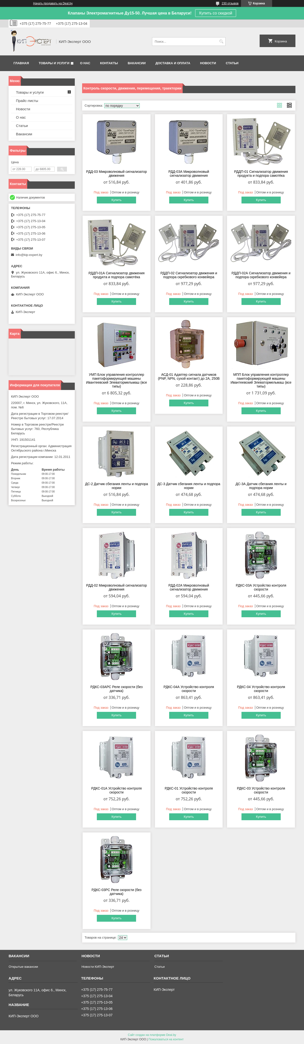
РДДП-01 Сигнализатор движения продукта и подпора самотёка (261, 173)
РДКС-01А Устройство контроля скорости (116, 790)
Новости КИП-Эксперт (97, 967)
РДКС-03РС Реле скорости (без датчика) (116, 892)
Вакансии (137, 63)
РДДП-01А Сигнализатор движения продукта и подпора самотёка (117, 275)
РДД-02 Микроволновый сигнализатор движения (116, 587)
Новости (208, 63)
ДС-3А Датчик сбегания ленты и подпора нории (261, 486)
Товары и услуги (54, 63)
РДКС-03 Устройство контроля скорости (261, 790)
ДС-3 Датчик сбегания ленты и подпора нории (188, 486)
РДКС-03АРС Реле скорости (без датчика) (116, 689)
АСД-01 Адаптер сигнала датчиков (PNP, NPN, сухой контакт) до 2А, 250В (189, 376)
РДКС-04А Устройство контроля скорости (189, 689)
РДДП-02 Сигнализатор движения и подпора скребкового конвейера (188, 275)
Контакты (109, 63)
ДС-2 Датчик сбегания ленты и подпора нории (116, 486)
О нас (85, 63)
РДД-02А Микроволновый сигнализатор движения (188, 587)
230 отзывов (230, 3)
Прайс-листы (27, 101)
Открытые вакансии (23, 967)
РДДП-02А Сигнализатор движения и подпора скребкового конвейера (260, 275)
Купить (117, 200)
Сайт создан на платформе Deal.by (152, 1035)
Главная (21, 63)
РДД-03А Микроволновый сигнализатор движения (188, 173)
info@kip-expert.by (29, 255)
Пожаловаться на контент (166, 1039)
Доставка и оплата (172, 63)
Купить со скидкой (215, 13)
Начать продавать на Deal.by (53, 3)
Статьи (232, 63)
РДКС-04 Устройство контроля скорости (261, 689)
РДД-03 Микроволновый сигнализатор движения (116, 173)
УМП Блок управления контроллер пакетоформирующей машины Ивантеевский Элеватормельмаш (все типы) (116, 380)
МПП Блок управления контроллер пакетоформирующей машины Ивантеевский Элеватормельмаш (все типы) (260, 380)
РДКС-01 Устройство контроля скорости (189, 790)
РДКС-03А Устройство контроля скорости (261, 587)
